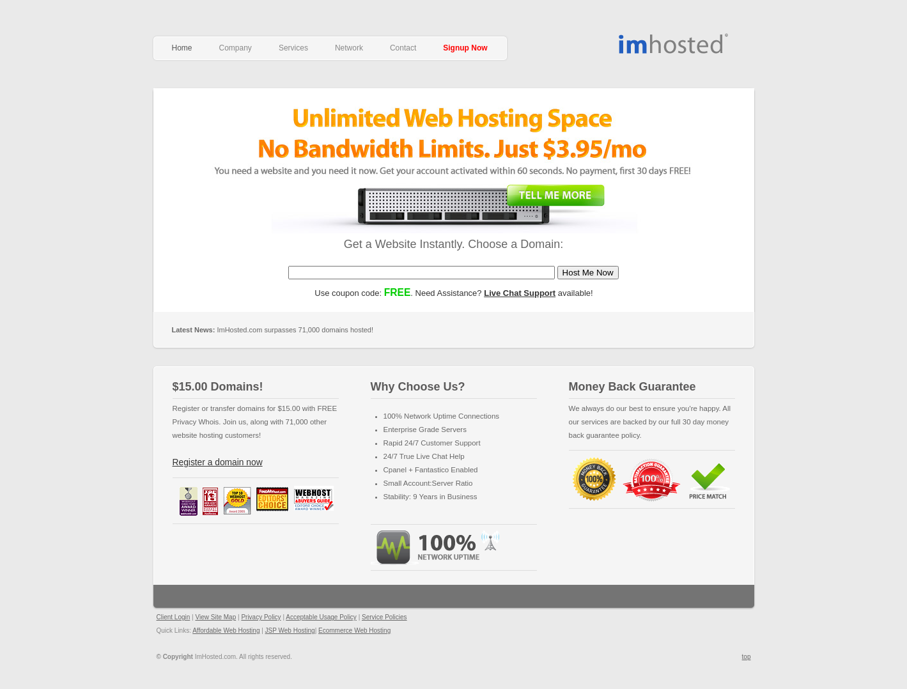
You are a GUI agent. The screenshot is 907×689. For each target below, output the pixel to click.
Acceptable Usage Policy (321, 617)
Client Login (173, 617)
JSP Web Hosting (290, 630)
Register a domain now (218, 462)
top (746, 656)
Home (182, 47)
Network (349, 47)
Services (293, 47)
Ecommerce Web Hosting (354, 630)
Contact (403, 47)
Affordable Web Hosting (674, 43)
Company (235, 47)
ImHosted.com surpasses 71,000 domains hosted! (273, 330)
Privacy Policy (261, 617)
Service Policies (384, 617)
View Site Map (215, 617)
